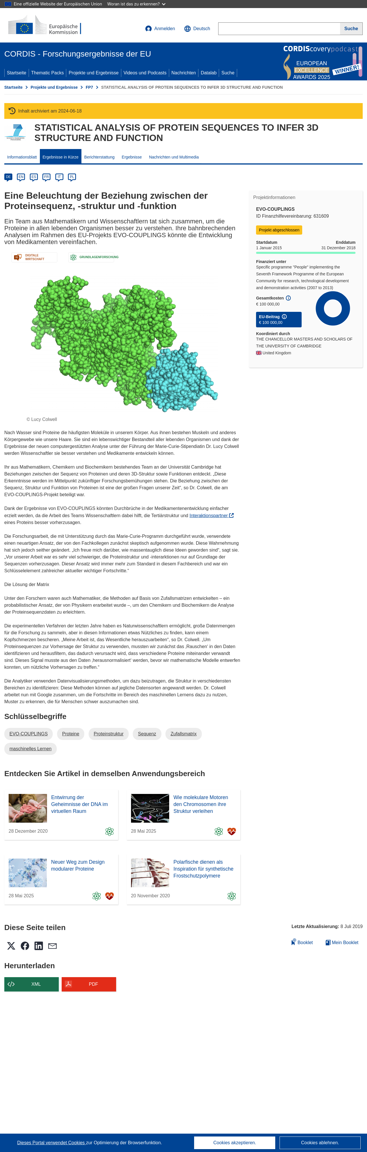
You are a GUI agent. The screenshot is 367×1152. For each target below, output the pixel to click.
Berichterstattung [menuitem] (99, 157)
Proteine (70, 733)
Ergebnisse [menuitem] (132, 157)
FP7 (89, 87)
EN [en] (21, 177)
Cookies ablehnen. (320, 1142)
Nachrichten (183, 72)
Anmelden (160, 28)
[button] (197, 29)
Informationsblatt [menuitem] (22, 157)
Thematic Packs (47, 72)
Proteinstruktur (109, 733)
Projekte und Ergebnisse (93, 72)
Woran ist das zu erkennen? (136, 3)
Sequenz (147, 733)
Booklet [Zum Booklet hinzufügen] (302, 941)
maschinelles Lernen (30, 748)
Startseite (16, 72)
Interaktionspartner (212, 515)
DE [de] (8, 177)
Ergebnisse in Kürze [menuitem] (61, 157)
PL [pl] (72, 177)
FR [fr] (46, 177)
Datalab (208, 72)
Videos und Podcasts (145, 72)
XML (36, 984)
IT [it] (59, 177)
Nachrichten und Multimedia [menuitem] (174, 157)
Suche (227, 72)
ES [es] (34, 177)
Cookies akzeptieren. (234, 1142)
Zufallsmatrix (184, 733)
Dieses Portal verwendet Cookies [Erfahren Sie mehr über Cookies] (51, 1142)
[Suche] (351, 28)
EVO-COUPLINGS (28, 733)
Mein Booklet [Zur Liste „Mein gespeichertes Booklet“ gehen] (342, 942)
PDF (93, 984)
